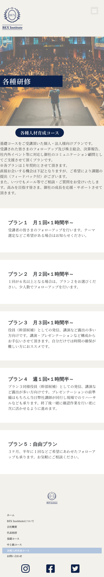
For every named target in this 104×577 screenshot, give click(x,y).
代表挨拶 (12, 532)
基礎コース (13, 538)
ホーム (10, 515)
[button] (94, 10)
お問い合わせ (14, 556)
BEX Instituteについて (20, 521)
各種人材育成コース (18, 550)
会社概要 (12, 526)
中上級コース (14, 544)
